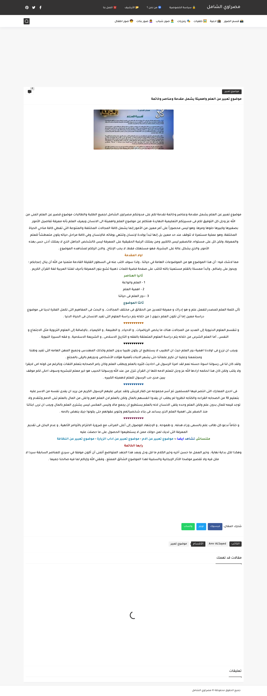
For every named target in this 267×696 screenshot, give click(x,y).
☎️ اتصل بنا (110, 7)
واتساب (188, 526)
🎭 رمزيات (184, 21)
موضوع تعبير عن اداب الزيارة (118, 439)
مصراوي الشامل (223, 7)
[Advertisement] (134, 56)
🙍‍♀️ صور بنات (144, 21)
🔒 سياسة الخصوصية (182, 7)
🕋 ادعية (215, 21)
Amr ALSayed (217, 543)
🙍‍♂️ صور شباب (165, 21)
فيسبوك (215, 526)
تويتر (201, 526)
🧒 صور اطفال (124, 21)
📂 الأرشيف (132, 7)
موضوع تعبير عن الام (157, 439)
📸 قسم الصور (234, 21)
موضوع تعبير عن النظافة (75, 439)
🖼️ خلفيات (200, 21)
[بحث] (27, 21)
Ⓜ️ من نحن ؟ (154, 7)
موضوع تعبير (232, 91)
